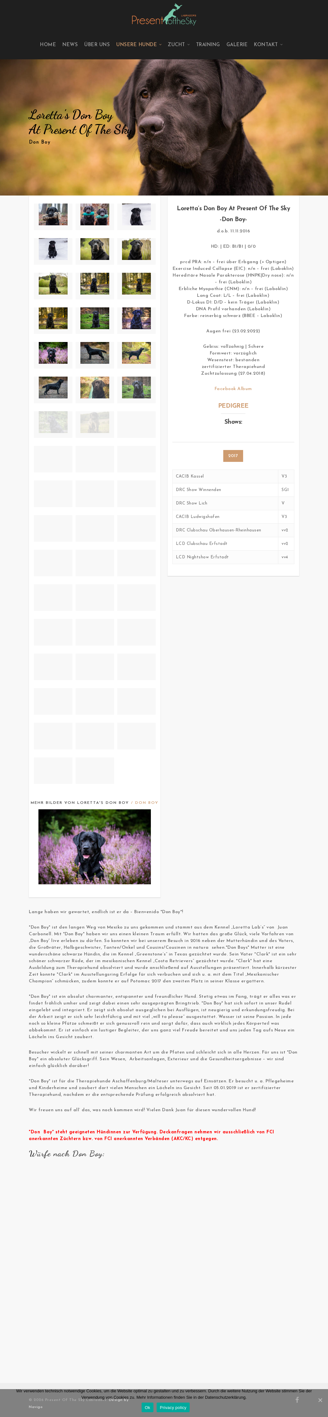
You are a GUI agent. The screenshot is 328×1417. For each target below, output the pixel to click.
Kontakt (268, 45)
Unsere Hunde (139, 45)
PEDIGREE (233, 406)
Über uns (97, 45)
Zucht (179, 45)
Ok (147, 1407)
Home (48, 45)
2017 (233, 456)
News (70, 45)
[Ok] (320, 1400)
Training (208, 45)
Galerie (237, 45)
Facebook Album (233, 389)
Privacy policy (173, 1407)
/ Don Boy (145, 803)
